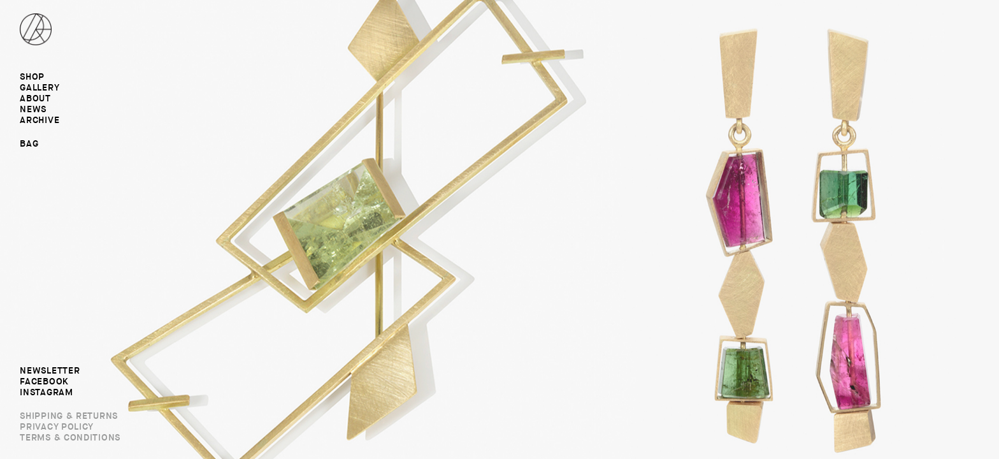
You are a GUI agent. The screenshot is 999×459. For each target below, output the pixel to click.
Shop (32, 77)
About (35, 99)
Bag (29, 143)
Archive (39, 120)
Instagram (46, 393)
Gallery (39, 88)
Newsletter (50, 371)
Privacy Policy (57, 427)
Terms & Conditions (70, 438)
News (33, 110)
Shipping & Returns (69, 416)
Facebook (44, 382)
